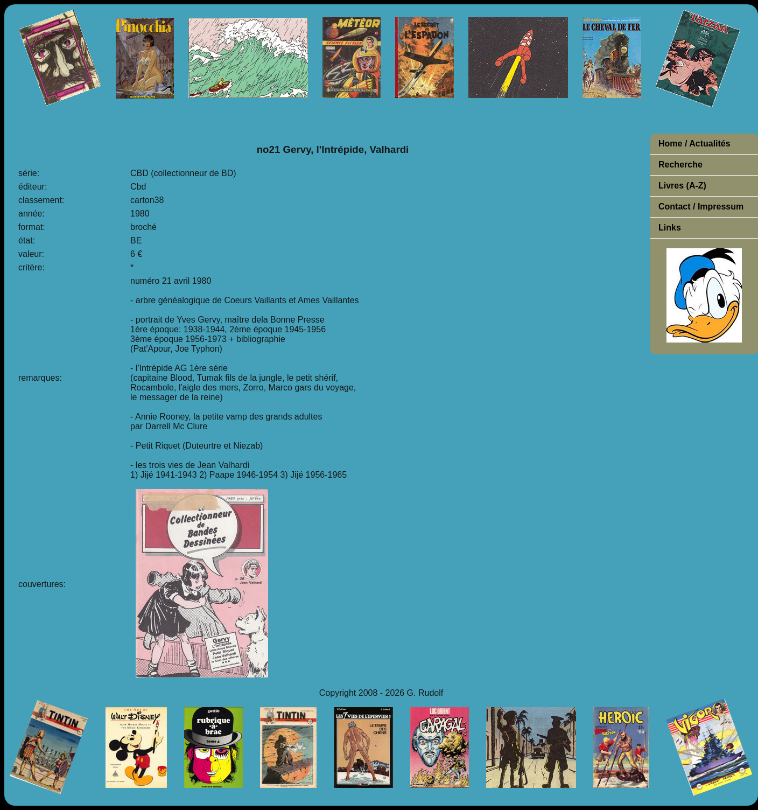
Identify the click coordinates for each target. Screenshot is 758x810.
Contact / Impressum (700, 206)
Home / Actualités (694, 143)
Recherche (680, 164)
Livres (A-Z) (682, 185)
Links (669, 227)
